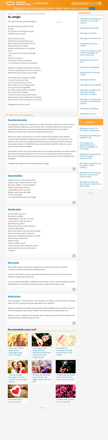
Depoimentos (51, 426)
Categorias (53, 429)
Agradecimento (19, 8)
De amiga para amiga (17, 120)
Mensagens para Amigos (89, 28)
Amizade (33, 8)
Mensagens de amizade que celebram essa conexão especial (91, 20)
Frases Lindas (83, 8)
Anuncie (99, 437)
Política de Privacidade (62, 434)
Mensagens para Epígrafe (89, 67)
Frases (60, 426)
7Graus (16, 434)
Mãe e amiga (13, 262)
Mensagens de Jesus (88, 114)
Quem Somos (86, 434)
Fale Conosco (96, 434)
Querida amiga (14, 209)
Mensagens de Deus (88, 79)
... (74, 169)
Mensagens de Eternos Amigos (89, 44)
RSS (94, 437)
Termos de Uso (75, 434)
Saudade (74, 8)
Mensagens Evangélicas (89, 108)
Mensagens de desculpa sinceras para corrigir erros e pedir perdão (90, 184)
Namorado (51, 8)
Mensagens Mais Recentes (36, 426)
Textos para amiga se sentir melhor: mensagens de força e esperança (90, 53)
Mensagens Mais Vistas (18, 426)
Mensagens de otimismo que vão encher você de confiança (91, 165)
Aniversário (42, 8)
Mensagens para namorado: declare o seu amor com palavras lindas (90, 174)
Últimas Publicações (71, 426)
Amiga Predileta (15, 175)
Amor (27, 8)
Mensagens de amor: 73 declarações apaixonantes (90, 129)
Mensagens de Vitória (88, 33)
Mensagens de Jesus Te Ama (89, 61)
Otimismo (59, 8)
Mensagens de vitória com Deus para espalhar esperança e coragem (90, 92)
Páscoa (92, 8)
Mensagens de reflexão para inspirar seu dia (90, 136)
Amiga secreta (14, 296)
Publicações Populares (88, 426)
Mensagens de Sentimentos (91, 38)
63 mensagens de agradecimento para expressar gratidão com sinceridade (89, 146)
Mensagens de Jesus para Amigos (90, 73)
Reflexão (67, 8)
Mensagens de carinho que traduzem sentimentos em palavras (90, 101)
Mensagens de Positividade (90, 85)
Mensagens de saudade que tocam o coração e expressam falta (90, 156)
